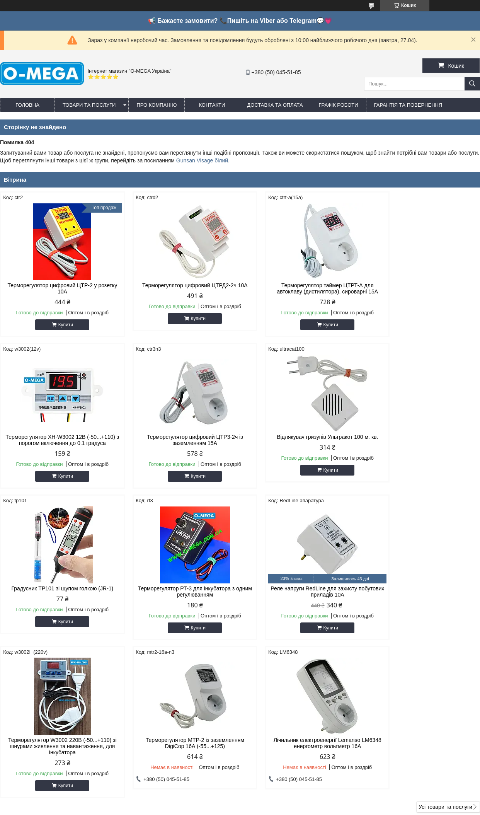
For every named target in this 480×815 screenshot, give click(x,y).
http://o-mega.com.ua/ (280, 719)
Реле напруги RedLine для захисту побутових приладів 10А (57, 598)
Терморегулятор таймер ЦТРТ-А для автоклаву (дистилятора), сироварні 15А (301, 288)
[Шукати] (472, 83)
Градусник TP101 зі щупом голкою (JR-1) (301, 443)
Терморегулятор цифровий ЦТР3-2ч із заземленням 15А (57, 446)
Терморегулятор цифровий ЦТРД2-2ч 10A (179, 285)
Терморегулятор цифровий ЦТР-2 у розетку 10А (57, 288)
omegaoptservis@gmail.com (288, 729)
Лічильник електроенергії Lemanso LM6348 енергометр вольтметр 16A (423, 598)
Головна (27, 105)
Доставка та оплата (275, 105)
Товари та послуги (89, 105)
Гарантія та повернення (408, 105)
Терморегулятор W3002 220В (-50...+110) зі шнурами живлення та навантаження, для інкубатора (179, 601)
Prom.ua (276, 800)
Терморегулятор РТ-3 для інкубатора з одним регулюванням (422, 446)
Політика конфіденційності (332, 807)
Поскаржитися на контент (272, 807)
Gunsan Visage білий (202, 160)
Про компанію (156, 105)
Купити (60, 324)
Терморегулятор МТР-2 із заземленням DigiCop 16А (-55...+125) (301, 598)
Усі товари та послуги (445, 661)
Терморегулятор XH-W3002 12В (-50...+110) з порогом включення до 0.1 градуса (423, 291)
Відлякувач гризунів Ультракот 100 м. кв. (179, 443)
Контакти (212, 105)
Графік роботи (338, 105)
